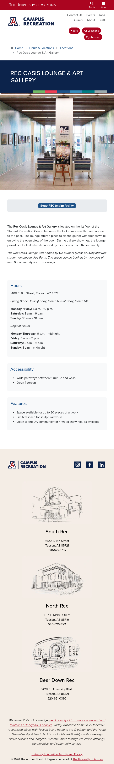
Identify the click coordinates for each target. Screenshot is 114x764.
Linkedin (101, 464)
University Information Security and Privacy (57, 754)
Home (19, 48)
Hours (74, 30)
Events (90, 15)
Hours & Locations (41, 48)
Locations (66, 48)
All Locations (91, 30)
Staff (102, 20)
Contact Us (74, 15)
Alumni (78, 20)
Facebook (89, 464)
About (91, 20)
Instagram (77, 464)
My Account (93, 37)
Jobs (102, 15)
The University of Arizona (88, 759)
